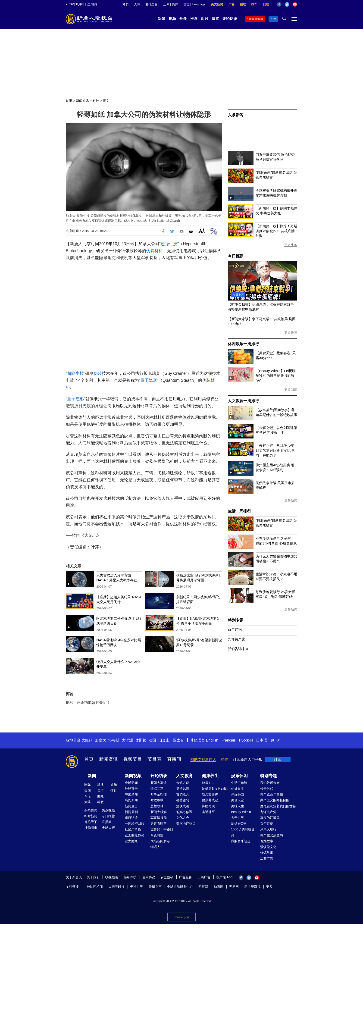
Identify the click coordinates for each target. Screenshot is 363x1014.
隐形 (153, 380)
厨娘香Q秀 (239, 823)
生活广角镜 (239, 783)
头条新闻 (235, 115)
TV (274, 19)
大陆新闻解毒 (160, 841)
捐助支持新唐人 (203, 759)
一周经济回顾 (134, 823)
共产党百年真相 (271, 794)
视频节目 (132, 759)
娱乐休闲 (239, 775)
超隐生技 (169, 243)
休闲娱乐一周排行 (243, 344)
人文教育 (184, 775)
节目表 (154, 759)
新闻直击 (131, 806)
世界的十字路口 (161, 829)
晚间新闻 (131, 800)
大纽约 (87, 740)
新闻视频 (133, 775)
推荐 (193, 19)
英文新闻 (217, 4)
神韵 (125, 4)
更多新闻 (290, 389)
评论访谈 (229, 19)
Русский (246, 740)
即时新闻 (90, 816)
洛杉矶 (113, 740)
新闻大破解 (158, 812)
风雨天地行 (268, 829)
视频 (172, 19)
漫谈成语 (182, 806)
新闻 (161, 19)
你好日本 (237, 788)
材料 (158, 250)
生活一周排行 (239, 511)
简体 (175, 4)
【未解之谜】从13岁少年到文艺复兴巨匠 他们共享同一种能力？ (275, 450)
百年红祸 (235, 629)
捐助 (243, 4)
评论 (87, 796)
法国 (152, 740)
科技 (96, 101)
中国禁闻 (131, 794)
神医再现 (208, 806)
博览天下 (90, 822)
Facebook (279, 4)
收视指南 (111, 877)
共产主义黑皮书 (271, 835)
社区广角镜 (133, 829)
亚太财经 (131, 841)
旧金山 (163, 740)
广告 (231, 4)
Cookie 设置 (181, 917)
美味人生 (237, 806)
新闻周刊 (131, 812)
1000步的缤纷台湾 (242, 832)
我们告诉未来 (238, 649)
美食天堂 (237, 800)
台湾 (100, 790)
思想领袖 (156, 806)
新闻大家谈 (158, 783)
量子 (144, 380)
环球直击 (131, 788)
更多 (269, 887)
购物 (266, 4)
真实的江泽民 (270, 818)
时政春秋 (156, 800)
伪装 (150, 250)
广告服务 (185, 877)
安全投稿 (166, 877)
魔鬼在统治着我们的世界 (278, 806)
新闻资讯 (82, 101)
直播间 (174, 759)
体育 (113, 790)
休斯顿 (140, 740)
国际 (87, 784)
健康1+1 (208, 783)
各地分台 (152, 4)
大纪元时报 (116, 887)
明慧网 (203, 887)
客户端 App (224, 877)
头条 (183, 19)
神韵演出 (90, 827)
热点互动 (156, 788)
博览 (215, 19)
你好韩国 (237, 794)
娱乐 (113, 784)
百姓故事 (266, 841)
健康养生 (210, 775)
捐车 (254, 4)
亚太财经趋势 (134, 835)
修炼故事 (266, 852)
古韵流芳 (182, 794)
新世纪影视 (252, 887)
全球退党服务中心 (180, 887)
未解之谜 (182, 783)
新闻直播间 (256, 19)
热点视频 (108, 810)
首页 (69, 101)
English (212, 740)
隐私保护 (130, 877)
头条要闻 (90, 810)
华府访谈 (131, 818)
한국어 (276, 740)
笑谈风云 (182, 788)
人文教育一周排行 (243, 401)
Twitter (287, 4)
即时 (204, 19)
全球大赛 (108, 827)
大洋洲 (127, 740)
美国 (87, 790)
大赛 (137, 4)
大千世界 (237, 818)
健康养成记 (210, 800)
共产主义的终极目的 (274, 800)
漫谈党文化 (268, 847)
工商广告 (266, 858)
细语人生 (156, 847)
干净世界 (136, 887)
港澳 (100, 784)
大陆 (87, 802)
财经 (100, 796)
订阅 (277, 759)
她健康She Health (215, 788)
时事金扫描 (158, 794)
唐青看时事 (158, 823)
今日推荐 (235, 256)
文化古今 (182, 818)
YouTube (295, 4)
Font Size (201, 231)
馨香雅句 (182, 800)
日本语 (261, 740)
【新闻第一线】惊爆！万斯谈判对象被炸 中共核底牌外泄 (276, 231)
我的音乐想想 (240, 841)
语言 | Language (194, 4)
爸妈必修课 (184, 812)
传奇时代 (266, 788)
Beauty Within (241, 812)
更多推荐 (290, 333)
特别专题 (235, 620)
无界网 (234, 887)
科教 (100, 802)
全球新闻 (131, 783)
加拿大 (100, 740)
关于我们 (93, 877)
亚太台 (178, 740)
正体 (166, 4)
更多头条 (290, 245)
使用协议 (148, 877)
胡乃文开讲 (210, 794)
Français (229, 740)
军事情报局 (158, 818)
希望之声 (155, 887)
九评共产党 (236, 639)
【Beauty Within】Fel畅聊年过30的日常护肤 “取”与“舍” (276, 375)
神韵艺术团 (95, 887)
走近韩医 (208, 812)
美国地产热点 (186, 823)
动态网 (218, 887)
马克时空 (156, 835)
